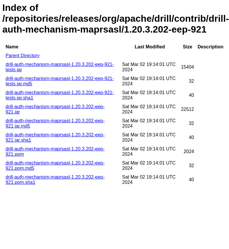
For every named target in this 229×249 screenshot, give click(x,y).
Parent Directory (23, 55)
